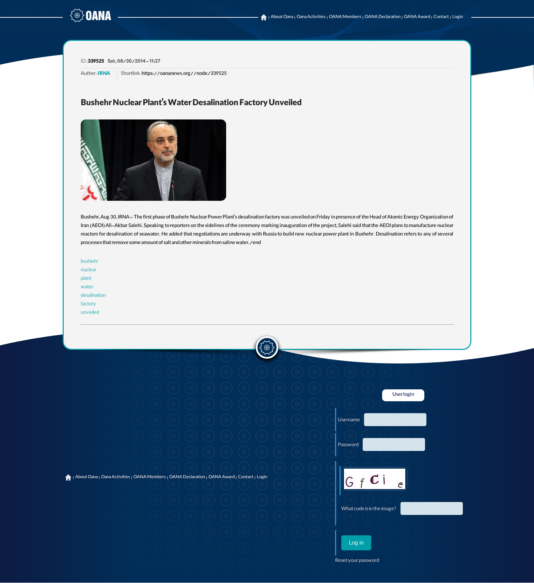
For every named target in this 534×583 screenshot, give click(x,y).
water (87, 288)
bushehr (89, 262)
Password (348, 445)
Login (457, 17)
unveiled (90, 313)
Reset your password (357, 561)
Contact (441, 17)
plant (86, 279)
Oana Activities (311, 17)
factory (88, 305)
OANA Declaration (382, 17)
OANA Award (417, 17)
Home (263, 17)
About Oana (282, 17)
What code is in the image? (368, 509)
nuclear (88, 270)
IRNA (104, 74)
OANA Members (345, 17)
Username (349, 421)
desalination (93, 296)
